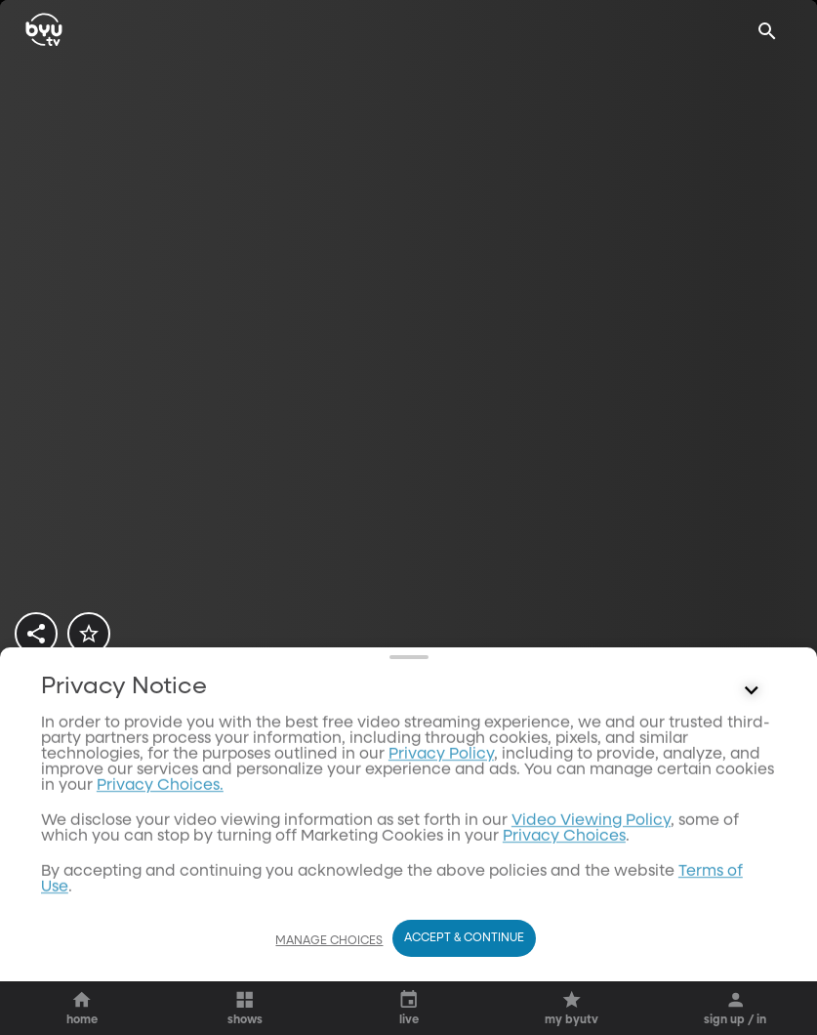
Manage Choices (329, 978)
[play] (81, 727)
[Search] (767, 31)
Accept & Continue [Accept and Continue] (464, 976)
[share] (36, 633)
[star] (88, 633)
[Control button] (751, 928)
